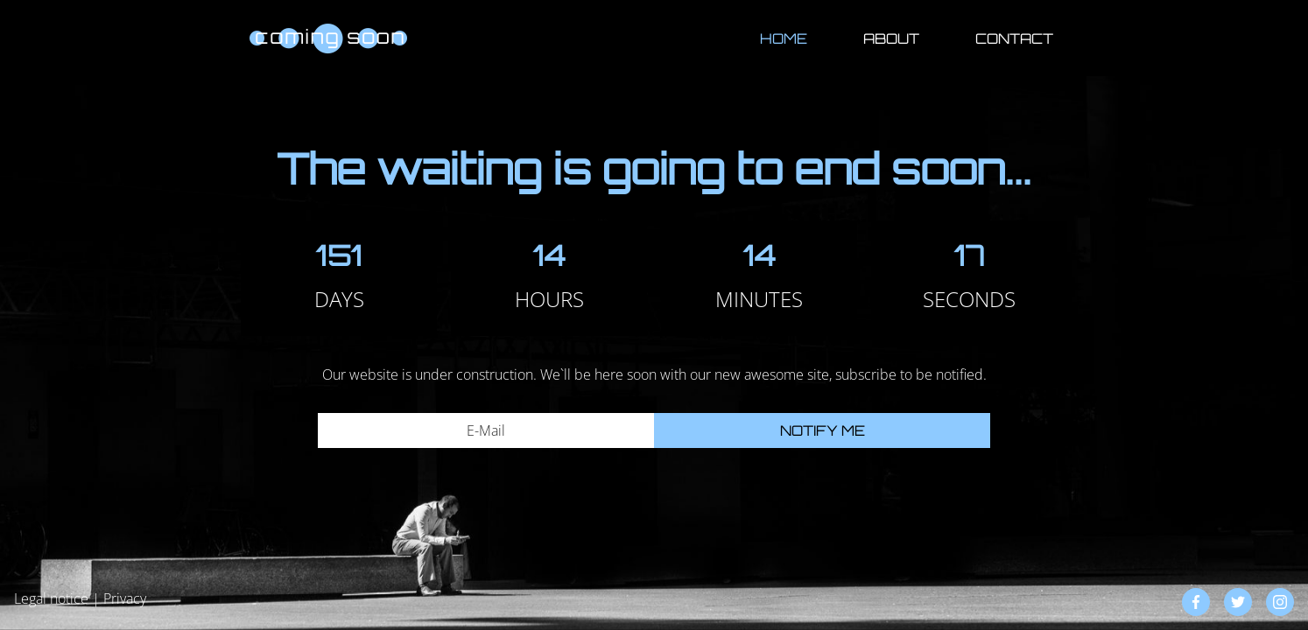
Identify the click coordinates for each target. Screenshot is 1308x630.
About (891, 38)
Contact (1014, 38)
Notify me (822, 430)
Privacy (124, 598)
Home (783, 38)
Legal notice (51, 598)
